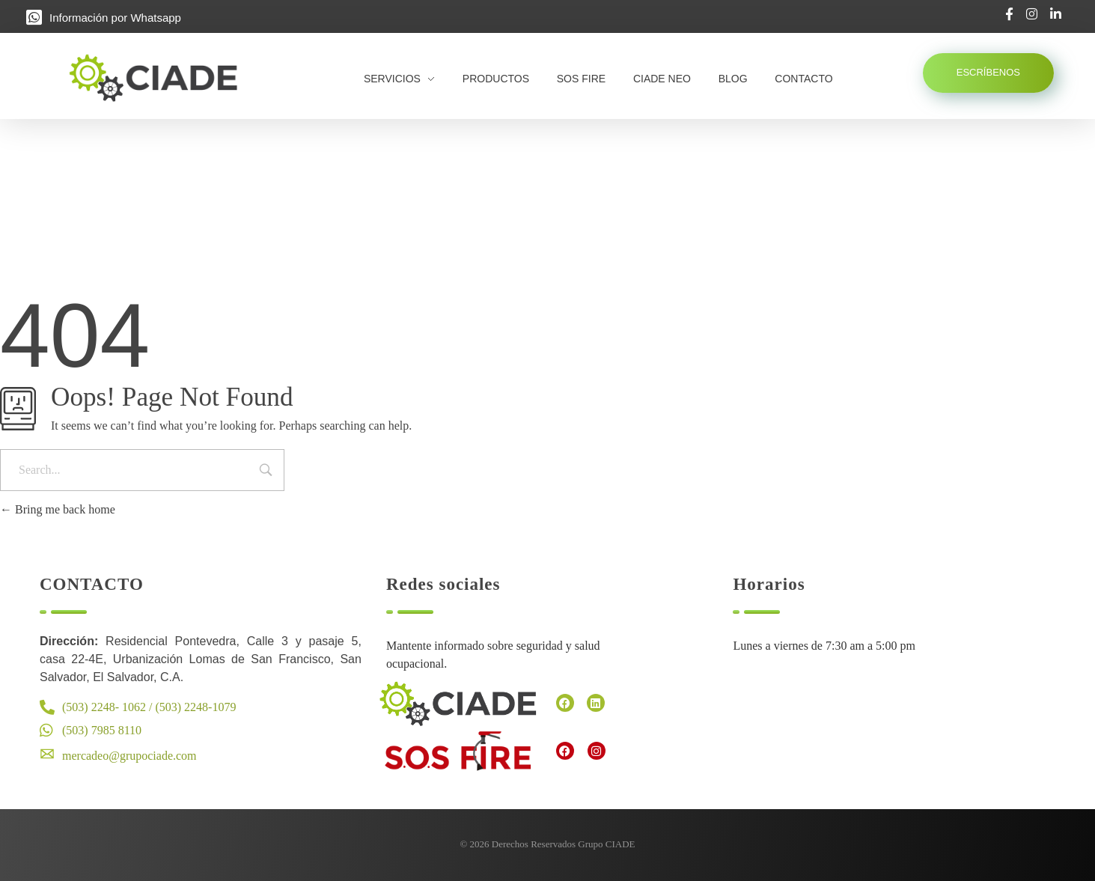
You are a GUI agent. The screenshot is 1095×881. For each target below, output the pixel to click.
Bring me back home (57, 509)
